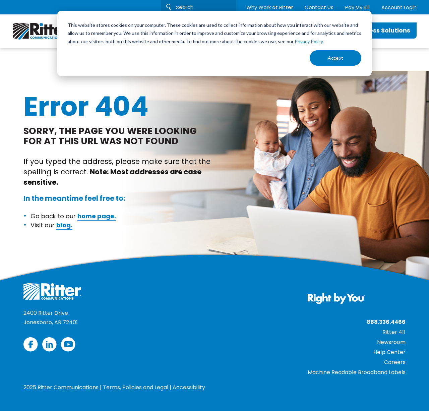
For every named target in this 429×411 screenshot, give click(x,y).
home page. (96, 216)
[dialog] (214, 43)
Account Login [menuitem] (399, 7)
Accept (335, 58)
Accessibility (189, 387)
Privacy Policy (309, 41)
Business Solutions (381, 30)
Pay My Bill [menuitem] (357, 7)
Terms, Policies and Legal (135, 387)
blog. (64, 225)
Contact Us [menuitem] (319, 7)
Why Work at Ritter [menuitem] (269, 7)
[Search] (198, 7)
